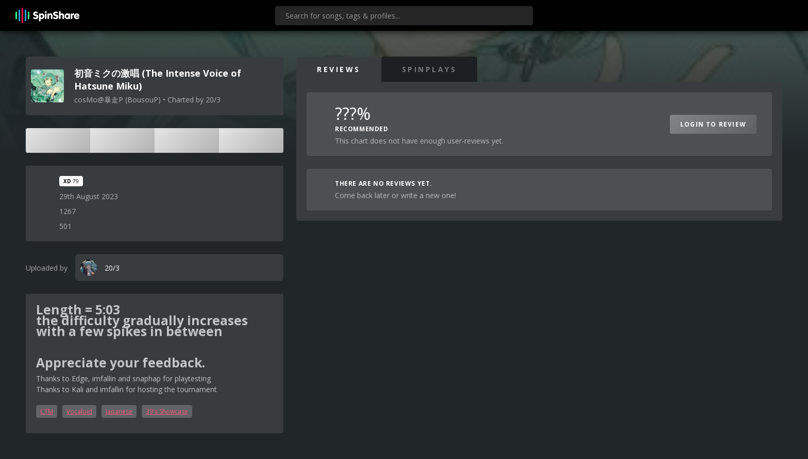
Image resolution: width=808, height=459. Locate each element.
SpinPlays (429, 69)
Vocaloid (79, 411)
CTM (46, 411)
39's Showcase (167, 411)
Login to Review (713, 124)
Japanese (119, 411)
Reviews (339, 69)
